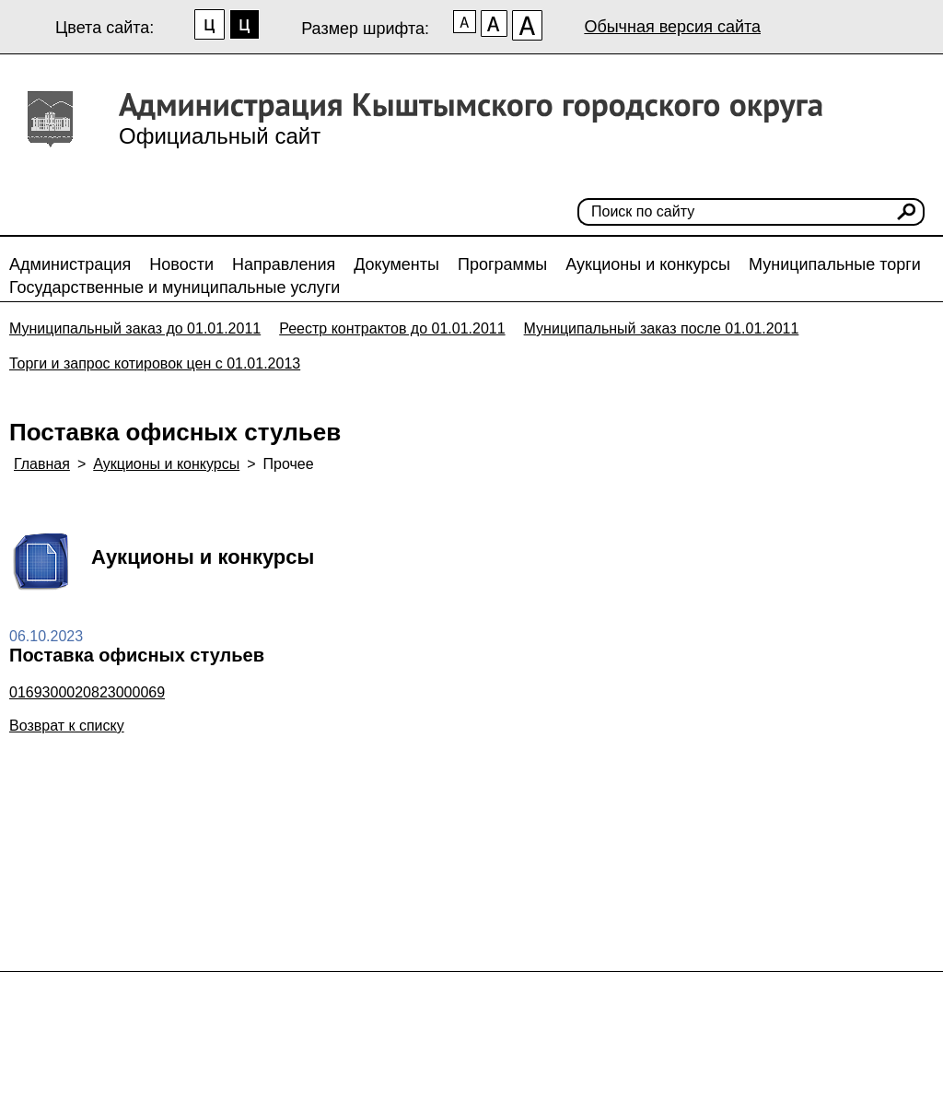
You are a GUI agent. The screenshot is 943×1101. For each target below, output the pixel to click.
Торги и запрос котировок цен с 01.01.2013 (154, 363)
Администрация (70, 264)
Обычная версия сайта (672, 27)
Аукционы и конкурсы (647, 264)
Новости (181, 264)
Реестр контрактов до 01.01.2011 (392, 328)
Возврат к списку (66, 725)
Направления (283, 264)
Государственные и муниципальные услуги (174, 287)
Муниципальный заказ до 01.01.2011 (135, 328)
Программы (502, 264)
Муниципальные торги (835, 264)
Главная (42, 464)
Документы (396, 264)
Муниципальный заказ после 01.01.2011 (661, 328)
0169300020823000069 (87, 692)
